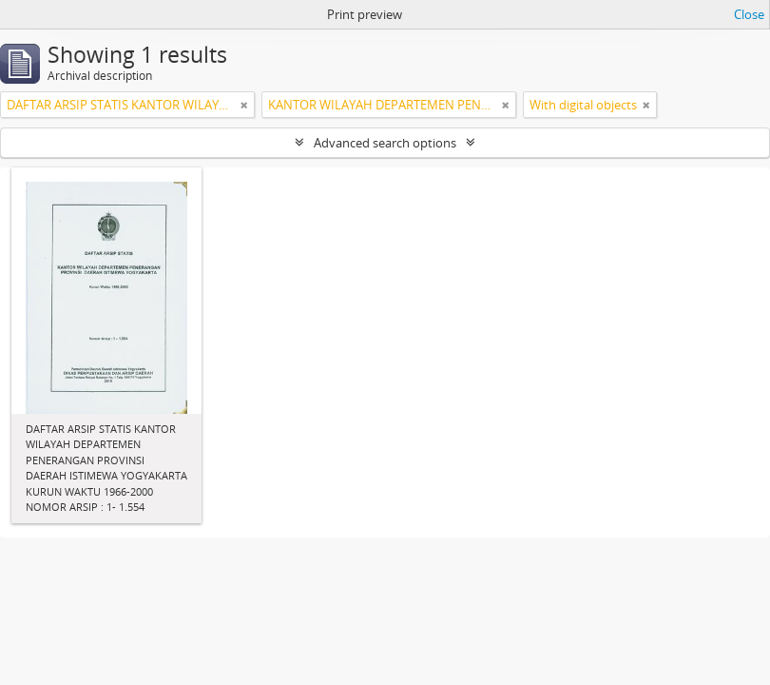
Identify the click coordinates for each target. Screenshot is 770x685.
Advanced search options (385, 142)
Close (749, 14)
